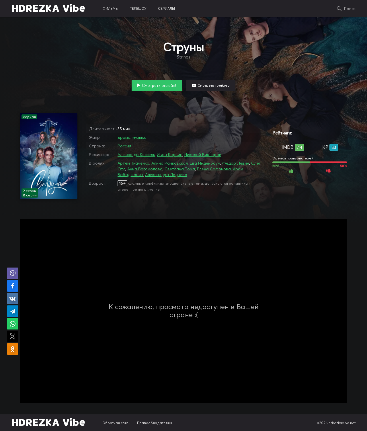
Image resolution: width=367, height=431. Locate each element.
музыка (139, 137)
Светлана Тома (180, 168)
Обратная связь (116, 423)
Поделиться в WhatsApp (12, 323)
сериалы (166, 8)
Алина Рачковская (169, 163)
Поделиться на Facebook (12, 286)
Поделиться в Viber (12, 273)
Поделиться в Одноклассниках (12, 349)
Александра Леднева (166, 174)
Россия (124, 146)
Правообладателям (154, 423)
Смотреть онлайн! (159, 85)
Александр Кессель (136, 154)
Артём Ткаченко (133, 163)
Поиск (350, 8)
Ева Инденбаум (205, 163)
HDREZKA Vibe (48, 8)
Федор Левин (235, 163)
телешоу (138, 8)
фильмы (110, 8)
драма (124, 137)
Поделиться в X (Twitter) (12, 336)
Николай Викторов (202, 154)
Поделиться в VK (12, 298)
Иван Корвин (169, 154)
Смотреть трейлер (214, 85)
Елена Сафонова (214, 168)
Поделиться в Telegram (12, 311)
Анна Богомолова (145, 168)
